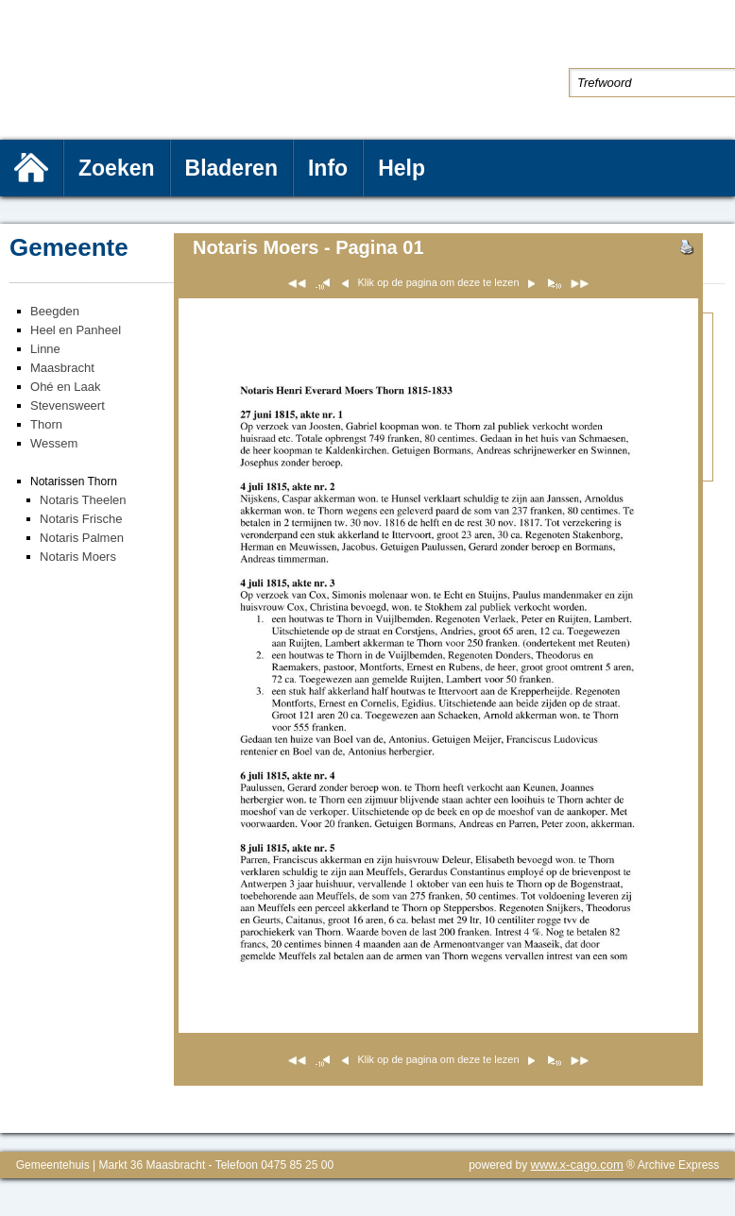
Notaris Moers (78, 556)
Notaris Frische (81, 519)
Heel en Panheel (75, 330)
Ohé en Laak (65, 387)
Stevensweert (67, 405)
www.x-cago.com (577, 1164)
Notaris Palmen (82, 538)
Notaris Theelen (83, 500)
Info (328, 168)
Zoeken (116, 168)
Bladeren (231, 168)
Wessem (53, 443)
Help (401, 168)
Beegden (54, 311)
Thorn (46, 424)
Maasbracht (62, 368)
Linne (45, 349)
